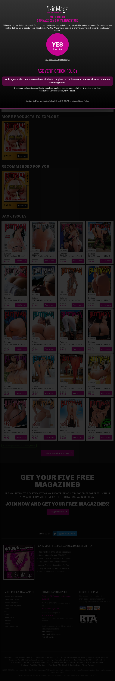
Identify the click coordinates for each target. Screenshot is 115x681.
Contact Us (30, 101)
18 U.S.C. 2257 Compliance (66, 101)
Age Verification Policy (55, 91)
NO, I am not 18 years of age (58, 60)
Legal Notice (84, 101)
